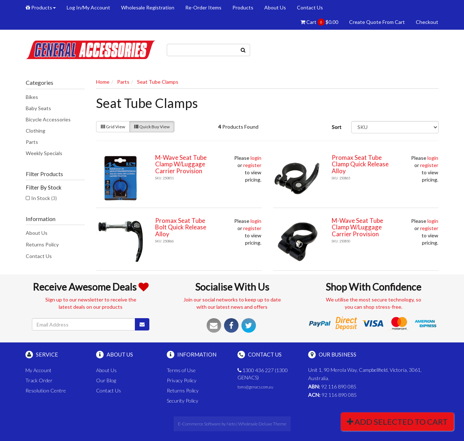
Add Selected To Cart (397, 422)
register (252, 165)
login (255, 158)
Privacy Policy (181, 380)
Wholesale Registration (147, 7)
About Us (275, 7)
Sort (336, 127)
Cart (319, 22)
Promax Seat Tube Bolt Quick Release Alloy (180, 227)
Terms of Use (181, 370)
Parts (32, 142)
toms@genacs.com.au (255, 386)
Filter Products (44, 174)
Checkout (427, 22)
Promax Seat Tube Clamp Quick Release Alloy (360, 164)
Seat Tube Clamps (157, 82)
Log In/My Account (88, 7)
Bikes (32, 97)
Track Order (39, 380)
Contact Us (310, 7)
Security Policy (182, 401)
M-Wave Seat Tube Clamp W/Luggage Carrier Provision (181, 164)
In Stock (44, 198)
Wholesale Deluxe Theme (262, 424)
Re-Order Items (203, 7)
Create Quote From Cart (377, 22)
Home (102, 82)
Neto (231, 424)
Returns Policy (42, 244)
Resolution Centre (45, 390)
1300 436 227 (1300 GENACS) (262, 373)
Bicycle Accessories (48, 119)
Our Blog (106, 380)
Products (41, 7)
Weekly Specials (44, 153)
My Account (38, 370)
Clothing (35, 131)
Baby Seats (38, 108)
